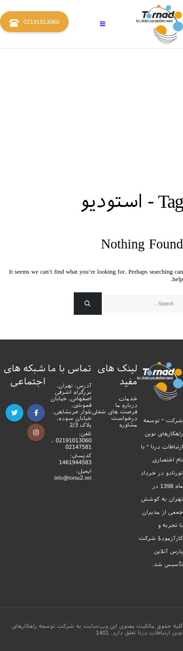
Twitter (14, 413)
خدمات (128, 399)
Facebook (36, 413)
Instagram (36, 432)
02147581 (78, 447)
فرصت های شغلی (114, 412)
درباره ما (126, 405)
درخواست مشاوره (124, 421)
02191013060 (34, 23)
